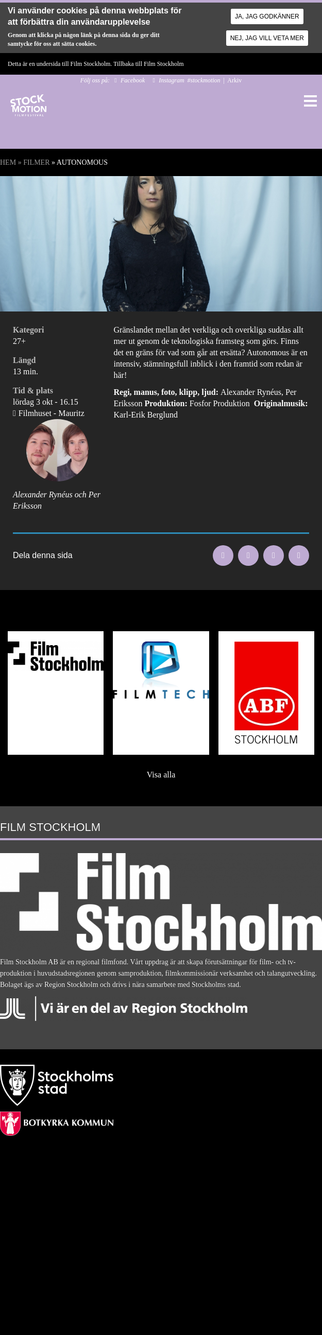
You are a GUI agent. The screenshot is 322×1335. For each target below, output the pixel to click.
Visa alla (161, 774)
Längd (24, 360)
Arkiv (234, 80)
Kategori (28, 329)
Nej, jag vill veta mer (267, 38)
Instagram (171, 80)
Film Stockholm (164, 63)
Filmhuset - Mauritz (51, 413)
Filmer (36, 162)
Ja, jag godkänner (267, 16)
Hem (8, 162)
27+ (19, 341)
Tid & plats (33, 390)
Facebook (133, 80)
